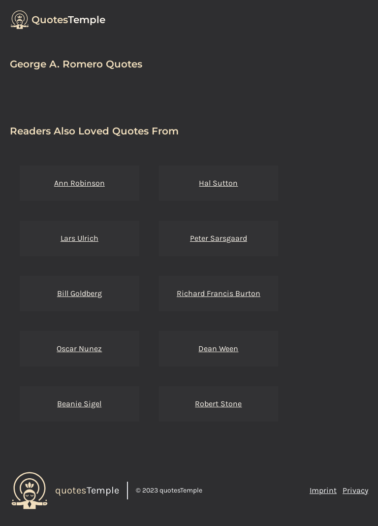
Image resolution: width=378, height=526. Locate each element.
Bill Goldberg (79, 293)
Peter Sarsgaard (218, 238)
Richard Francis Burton (218, 293)
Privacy (355, 490)
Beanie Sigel (79, 403)
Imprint (323, 490)
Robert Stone (218, 403)
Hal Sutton (218, 183)
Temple (68, 20)
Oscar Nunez (79, 348)
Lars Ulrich (79, 238)
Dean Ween (218, 348)
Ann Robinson (79, 183)
